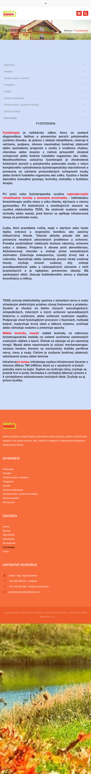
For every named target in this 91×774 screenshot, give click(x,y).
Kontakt (7, 91)
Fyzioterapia (9, 547)
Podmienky (9, 65)
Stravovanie (8, 539)
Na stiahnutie (9, 543)
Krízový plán (10, 118)
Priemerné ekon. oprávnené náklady (21, 105)
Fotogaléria (9, 85)
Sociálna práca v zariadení (16, 78)
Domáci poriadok (12, 111)
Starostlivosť (9, 535)
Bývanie (7, 531)
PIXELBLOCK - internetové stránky (70, 612)
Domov (68, 30)
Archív (6, 551)
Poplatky (8, 71)
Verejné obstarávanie (14, 98)
